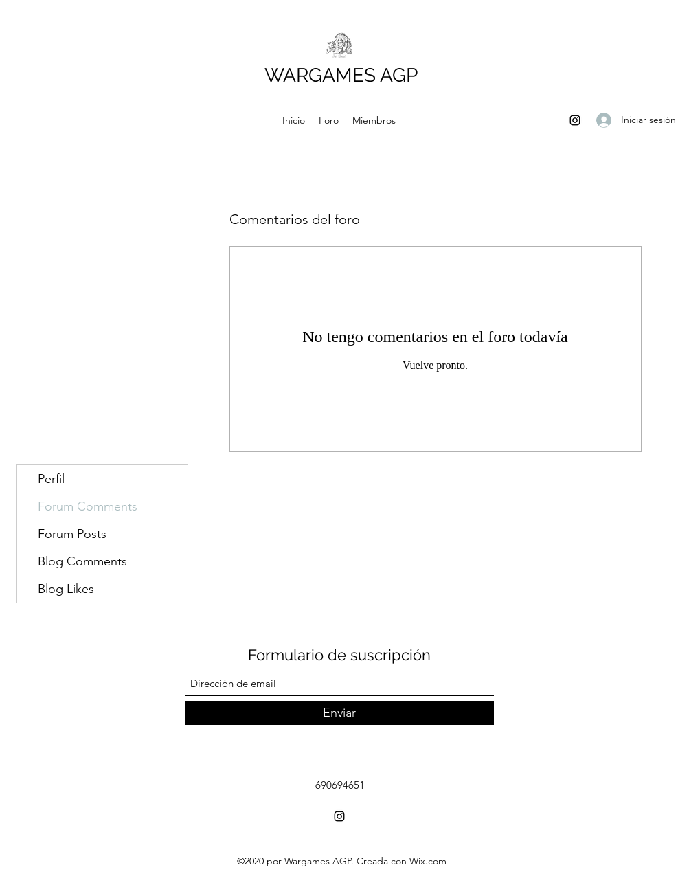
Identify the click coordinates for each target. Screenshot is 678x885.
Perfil (51, 478)
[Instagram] (575, 120)
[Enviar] (339, 713)
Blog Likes (66, 588)
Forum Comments (87, 506)
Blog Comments (82, 561)
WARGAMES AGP (341, 75)
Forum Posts (72, 533)
